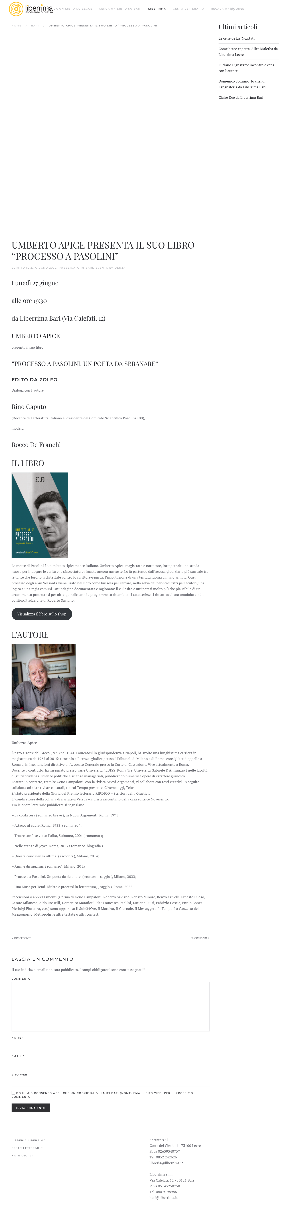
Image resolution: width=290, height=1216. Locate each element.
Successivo (200, 938)
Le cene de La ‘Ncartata (237, 38)
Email (18, 1056)
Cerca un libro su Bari (120, 8)
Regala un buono (227, 8)
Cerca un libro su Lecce (69, 8)
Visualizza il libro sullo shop (41, 614)
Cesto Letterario (188, 8)
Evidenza (117, 267)
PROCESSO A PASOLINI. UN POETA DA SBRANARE (84, 363)
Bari (35, 25)
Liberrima (157, 8)
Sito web (19, 1074)
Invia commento (31, 1107)
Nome (18, 1037)
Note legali (22, 1155)
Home (16, 25)
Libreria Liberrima (29, 1140)
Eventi (101, 267)
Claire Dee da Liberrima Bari (241, 97)
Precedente (21, 938)
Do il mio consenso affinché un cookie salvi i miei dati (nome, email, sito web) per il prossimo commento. (102, 1095)
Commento (21, 978)
